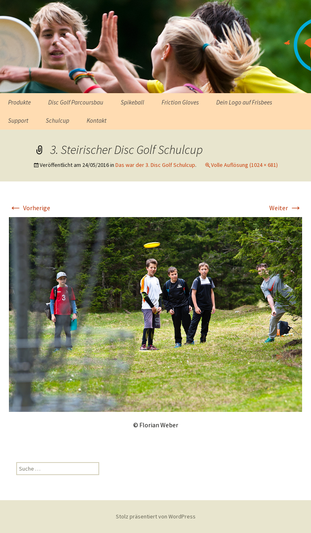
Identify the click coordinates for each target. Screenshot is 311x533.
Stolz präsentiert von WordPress (156, 516)
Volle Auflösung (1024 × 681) (244, 164)
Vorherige (29, 208)
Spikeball (132, 102)
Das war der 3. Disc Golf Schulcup (155, 164)
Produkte (19, 102)
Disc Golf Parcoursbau (75, 102)
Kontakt (97, 120)
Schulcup (57, 120)
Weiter (285, 208)
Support (18, 120)
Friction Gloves (180, 102)
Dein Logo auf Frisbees (244, 102)
